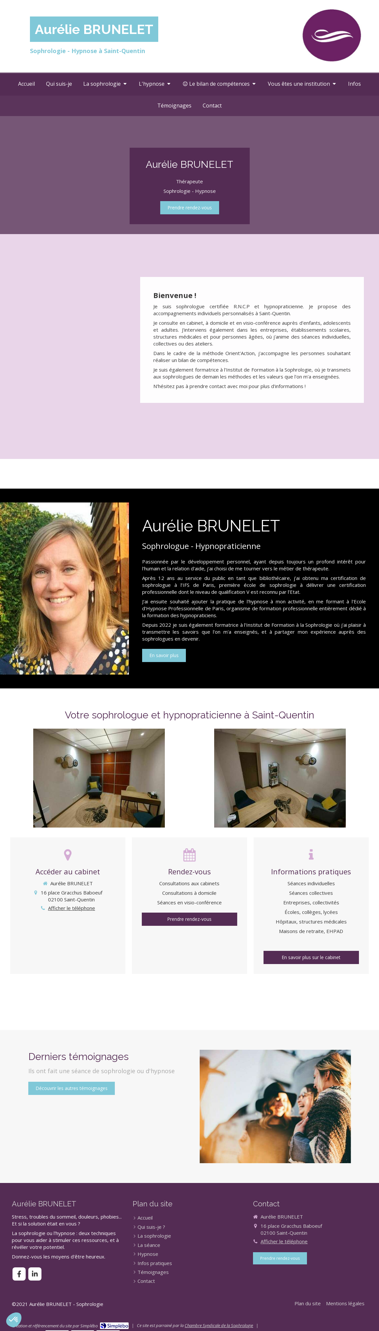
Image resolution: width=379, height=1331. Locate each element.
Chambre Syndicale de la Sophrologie (219, 1325)
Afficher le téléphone (71, 908)
